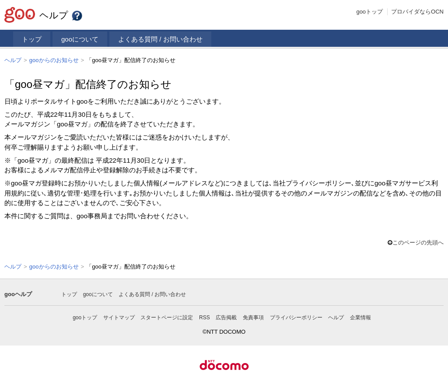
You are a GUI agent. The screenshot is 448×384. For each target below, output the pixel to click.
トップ (32, 39)
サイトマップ (119, 317)
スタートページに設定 (166, 317)
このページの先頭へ (416, 242)
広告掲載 (226, 317)
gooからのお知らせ (54, 60)
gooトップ (369, 11)
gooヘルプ (18, 293)
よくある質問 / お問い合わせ (160, 39)
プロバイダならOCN (417, 11)
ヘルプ (61, 15)
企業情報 (360, 317)
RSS (204, 317)
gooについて (79, 39)
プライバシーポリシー (296, 317)
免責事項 (253, 317)
